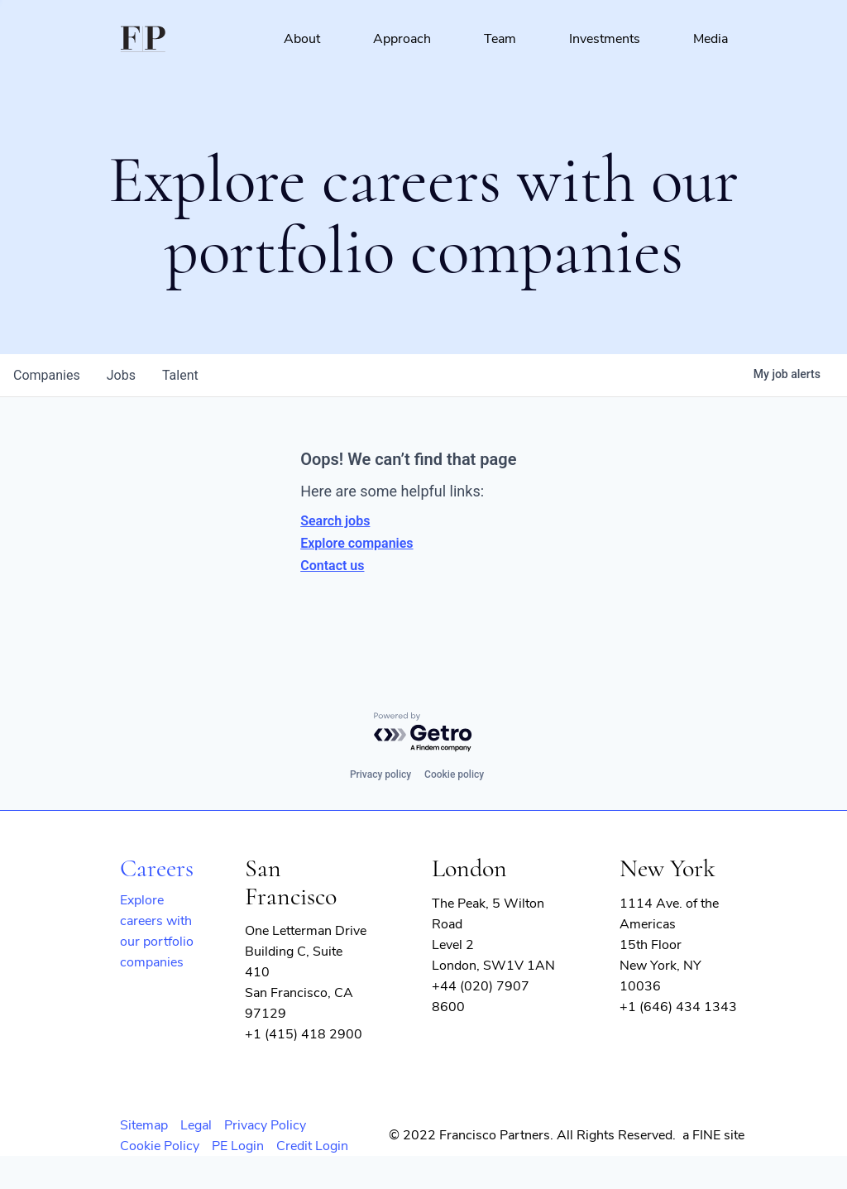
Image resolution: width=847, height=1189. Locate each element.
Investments (604, 39)
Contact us (332, 565)
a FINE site (713, 1135)
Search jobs (335, 521)
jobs (121, 375)
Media (710, 39)
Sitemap (144, 1125)
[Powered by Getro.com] (423, 732)
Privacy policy (380, 774)
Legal (196, 1125)
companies (46, 375)
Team (500, 39)
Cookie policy (454, 774)
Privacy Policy (265, 1125)
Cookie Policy (159, 1146)
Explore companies (356, 543)
